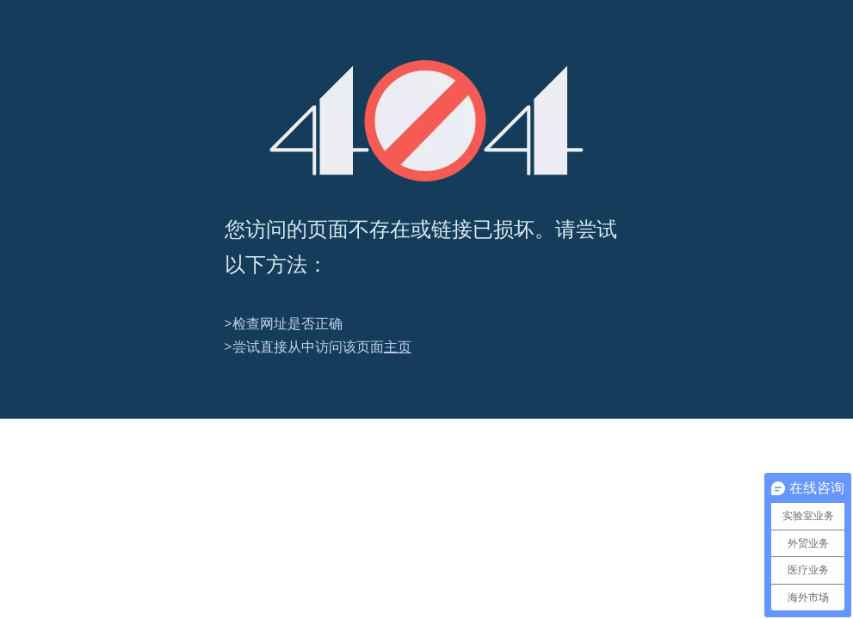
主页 (397, 346)
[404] (426, 120)
